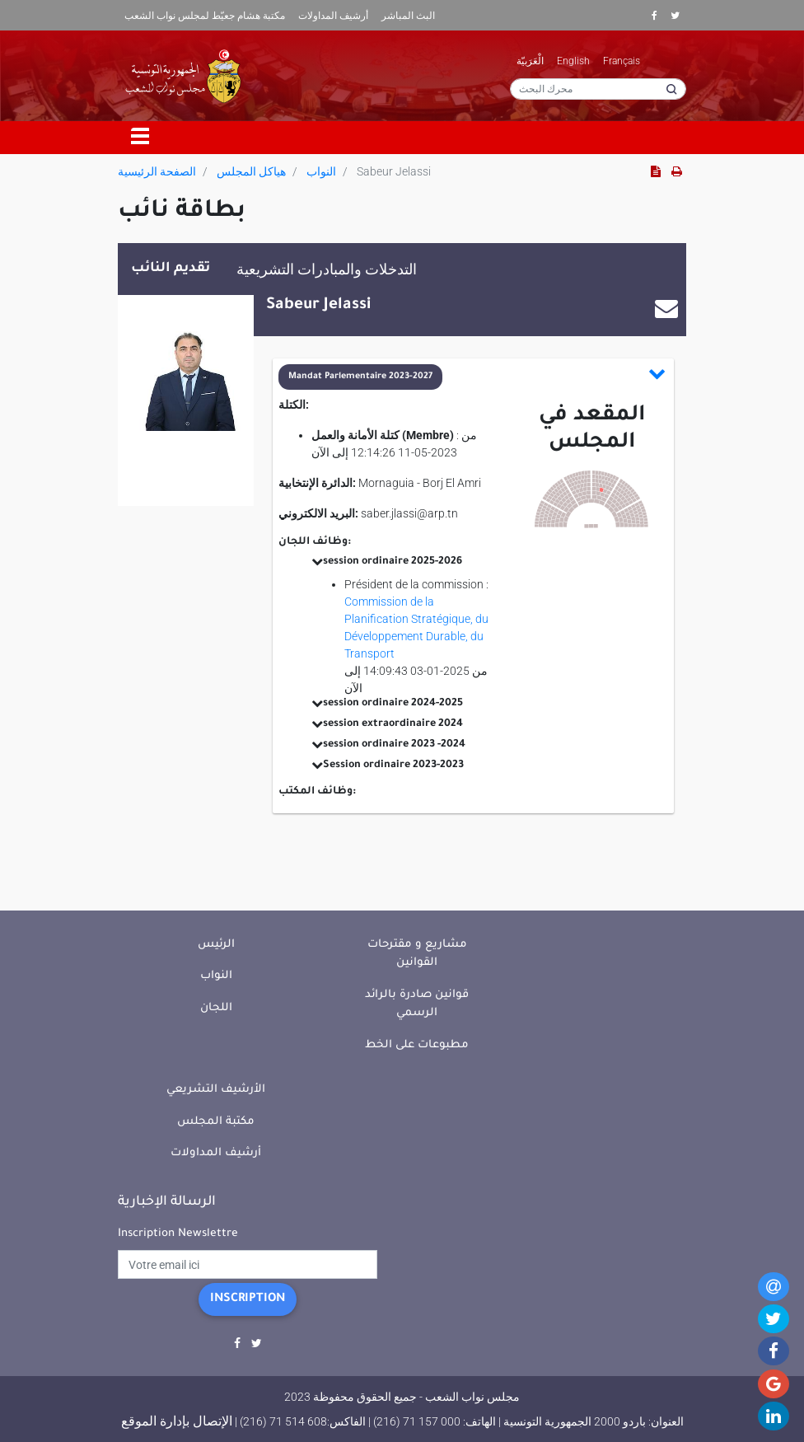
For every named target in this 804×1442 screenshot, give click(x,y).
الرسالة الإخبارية (167, 1202)
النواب (321, 171)
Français (621, 61)
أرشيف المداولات (333, 15)
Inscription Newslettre (178, 1234)
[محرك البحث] (598, 89)
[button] (472, 376)
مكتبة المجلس (216, 1122)
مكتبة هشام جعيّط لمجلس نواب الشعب (204, 15)
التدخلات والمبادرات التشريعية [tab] (326, 269)
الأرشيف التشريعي (215, 1090)
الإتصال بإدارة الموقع (176, 1421)
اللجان (216, 1008)
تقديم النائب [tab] (170, 268)
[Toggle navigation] (141, 137)
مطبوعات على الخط (417, 1045)
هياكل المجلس (251, 171)
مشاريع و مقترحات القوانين (417, 954)
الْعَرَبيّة (530, 61)
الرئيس (216, 945)
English (573, 61)
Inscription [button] (247, 1299)
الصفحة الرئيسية (157, 171)
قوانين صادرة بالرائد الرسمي (417, 1004)
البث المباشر (408, 15)
